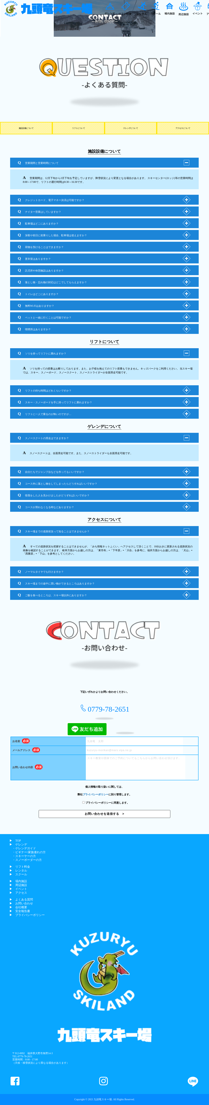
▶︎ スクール (18, 874)
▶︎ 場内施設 (18, 881)
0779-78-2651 (108, 709)
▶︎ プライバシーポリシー (27, 914)
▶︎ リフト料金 (19, 866)
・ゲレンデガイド (22, 848)
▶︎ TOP (15, 840)
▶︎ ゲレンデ (18, 844)
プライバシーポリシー (95, 794)
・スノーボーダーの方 (25, 859)
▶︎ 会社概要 (18, 907)
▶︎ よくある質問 (21, 899)
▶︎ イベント (18, 888)
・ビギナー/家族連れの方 (27, 852)
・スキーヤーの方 (22, 856)
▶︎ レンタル (18, 870)
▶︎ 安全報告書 (19, 911)
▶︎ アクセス (18, 892)
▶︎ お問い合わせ (21, 903)
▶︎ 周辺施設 (18, 885)
